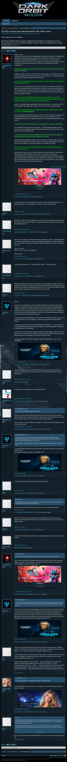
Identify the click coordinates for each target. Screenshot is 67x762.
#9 (64, 398)
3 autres (42, 214)
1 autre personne (42, 429)
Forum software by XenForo (13, 758)
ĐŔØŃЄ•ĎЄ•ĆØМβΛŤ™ (6, 420)
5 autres (35, 196)
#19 (64, 709)
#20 (64, 739)
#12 (64, 490)
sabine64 (4, 294)
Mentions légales (53, 755)
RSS (65, 755)
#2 (64, 211)
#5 (64, 273)
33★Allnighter (38, 512)
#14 (64, 527)
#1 (64, 194)
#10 (64, 426)
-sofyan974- (16, 381)
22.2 (3, 658)
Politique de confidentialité (60, 757)
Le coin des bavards (13, 33)
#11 (64, 473)
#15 (64, 545)
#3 (64, 229)
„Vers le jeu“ (15, 45)
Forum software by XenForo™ (37, 758)
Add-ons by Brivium (14, 760)
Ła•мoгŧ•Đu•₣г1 (23, 232)
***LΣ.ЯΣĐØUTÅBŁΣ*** (29, 33)
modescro (5, 529)
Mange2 (26, 429)
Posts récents (5, 24)
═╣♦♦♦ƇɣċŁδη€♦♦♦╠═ (6, 381)
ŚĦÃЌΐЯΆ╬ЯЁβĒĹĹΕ (24, 196)
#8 (64, 379)
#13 (64, 509)
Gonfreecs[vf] (6, 250)
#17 (64, 639)
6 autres (40, 232)
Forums (6, 21)
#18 (64, 672)
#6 (64, 292)
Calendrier (14, 20)
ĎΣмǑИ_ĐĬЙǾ (6, 546)
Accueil (62, 755)
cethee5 (4, 213)
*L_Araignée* (17, 196)
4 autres (42, 295)
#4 (64, 256)
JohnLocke (5, 312)
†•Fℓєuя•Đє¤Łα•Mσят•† (6, 401)
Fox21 (31, 196)
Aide (59, 755)
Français (3, 755)
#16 (64, 591)
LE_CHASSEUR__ (6, 232)
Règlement (51, 757)
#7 (64, 361)
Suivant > (14, 50)
